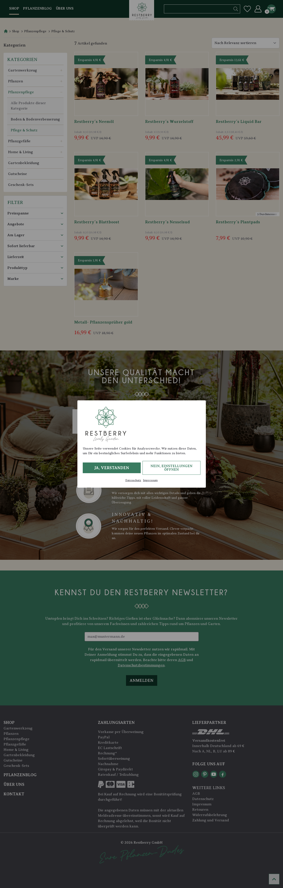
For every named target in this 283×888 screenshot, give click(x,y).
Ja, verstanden (111, 468)
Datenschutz (133, 480)
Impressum (150, 480)
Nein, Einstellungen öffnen (171, 468)
